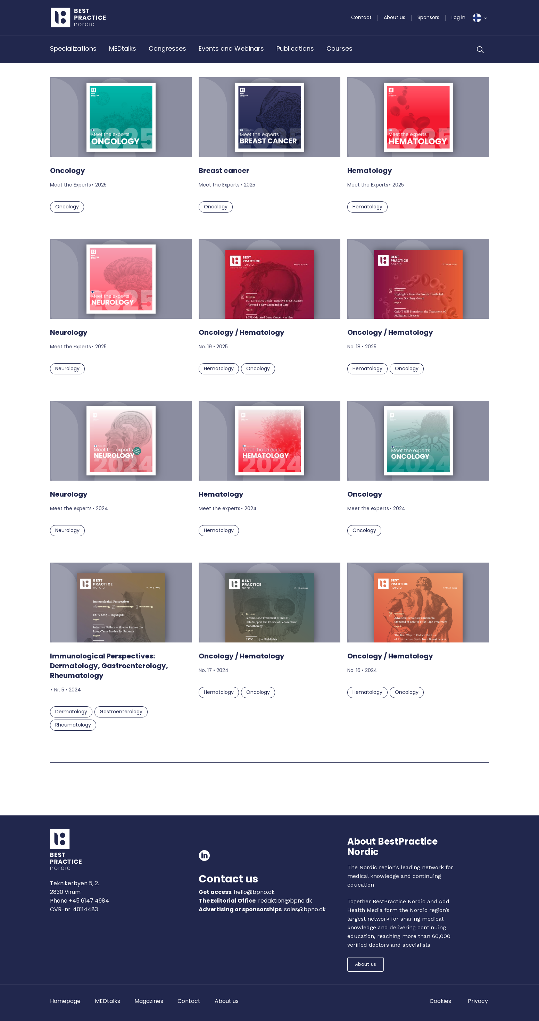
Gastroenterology (121, 711)
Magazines (148, 1001)
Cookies (440, 1001)
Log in (458, 17)
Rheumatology (73, 724)
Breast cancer (224, 170)
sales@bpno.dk (305, 909)
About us (394, 17)
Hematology (369, 170)
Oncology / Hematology (241, 332)
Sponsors (428, 17)
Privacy (478, 1001)
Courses (339, 48)
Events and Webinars (231, 48)
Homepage (65, 1001)
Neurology (69, 332)
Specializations (73, 48)
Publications (295, 48)
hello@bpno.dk (253, 892)
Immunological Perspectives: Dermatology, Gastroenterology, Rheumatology (109, 665)
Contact (361, 17)
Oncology (67, 170)
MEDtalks (122, 48)
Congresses (167, 48)
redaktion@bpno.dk (285, 901)
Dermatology (71, 711)
